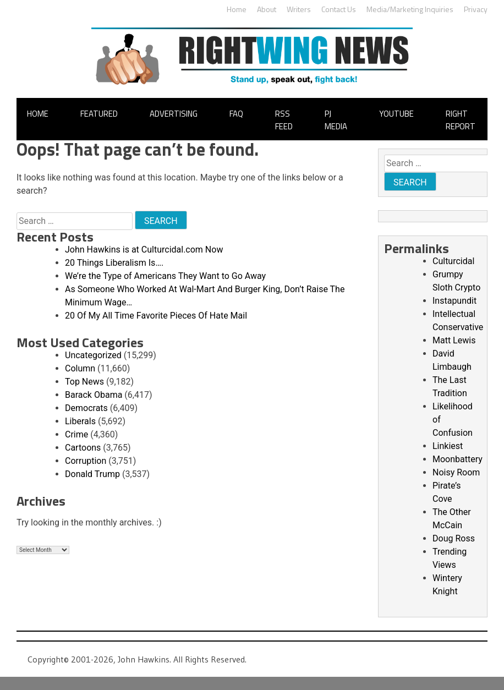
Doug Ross (453, 538)
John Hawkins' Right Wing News (252, 56)
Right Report (460, 120)
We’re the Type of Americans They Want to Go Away (165, 276)
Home (236, 9)
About (266, 9)
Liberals (80, 421)
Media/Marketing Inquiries (409, 9)
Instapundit (454, 300)
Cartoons (83, 447)
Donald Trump (92, 474)
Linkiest (447, 446)
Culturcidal (453, 261)
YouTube (396, 113)
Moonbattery (457, 459)
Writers (299, 9)
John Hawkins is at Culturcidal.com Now (144, 249)
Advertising (174, 113)
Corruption (85, 461)
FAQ (236, 113)
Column (80, 368)
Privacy (475, 9)
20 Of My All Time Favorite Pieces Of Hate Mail (156, 315)
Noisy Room (456, 472)
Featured (99, 113)
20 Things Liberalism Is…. (114, 263)
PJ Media (336, 120)
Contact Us (338, 9)
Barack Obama (93, 395)
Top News (84, 381)
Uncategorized (93, 355)
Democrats (86, 408)
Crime (76, 434)
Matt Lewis (453, 340)
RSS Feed (284, 120)
